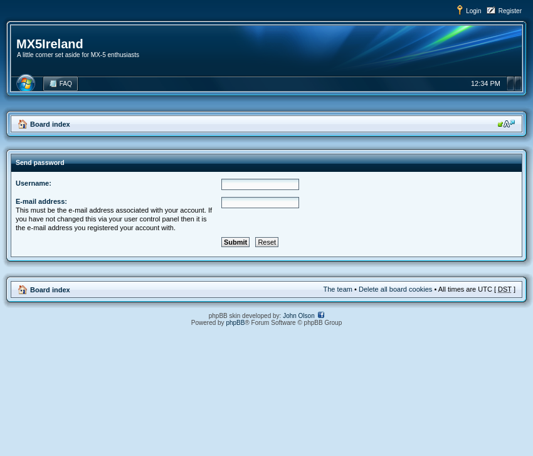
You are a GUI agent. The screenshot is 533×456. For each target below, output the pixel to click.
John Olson (299, 315)
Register (510, 11)
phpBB (235, 322)
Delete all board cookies (395, 289)
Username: (33, 183)
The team (338, 289)
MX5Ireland (49, 44)
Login (473, 11)
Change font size (506, 123)
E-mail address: (41, 201)
